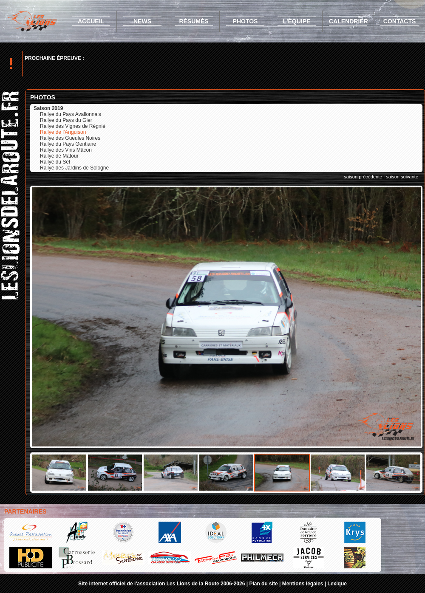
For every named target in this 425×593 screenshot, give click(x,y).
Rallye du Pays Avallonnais (70, 114)
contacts (399, 21)
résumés (193, 21)
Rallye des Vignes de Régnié (72, 126)
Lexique (337, 584)
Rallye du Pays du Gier (66, 120)
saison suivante (402, 176)
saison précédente (363, 176)
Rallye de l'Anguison (63, 132)
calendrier (348, 21)
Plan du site (263, 584)
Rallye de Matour (59, 156)
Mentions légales (302, 584)
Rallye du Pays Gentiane (68, 144)
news (142, 21)
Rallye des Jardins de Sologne (74, 168)
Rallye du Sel (55, 162)
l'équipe (297, 21)
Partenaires (25, 511)
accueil (91, 21)
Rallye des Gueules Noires (70, 138)
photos (245, 21)
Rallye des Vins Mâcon (66, 150)
